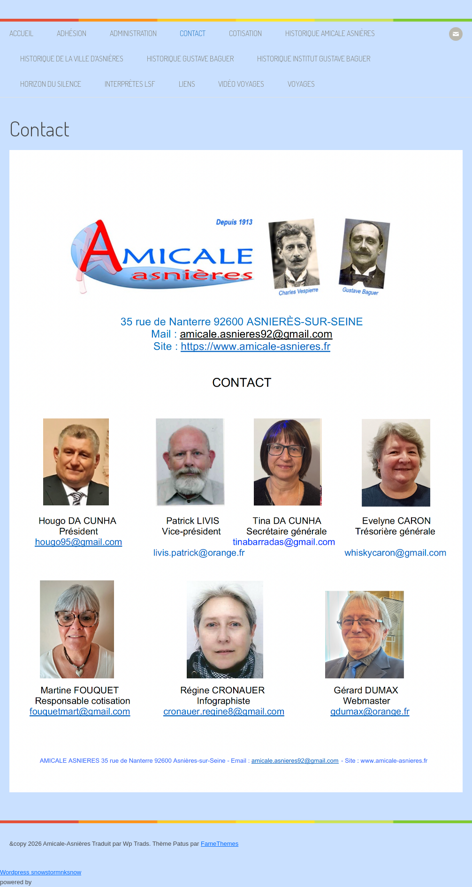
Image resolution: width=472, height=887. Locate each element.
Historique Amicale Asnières (330, 33)
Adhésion (71, 33)
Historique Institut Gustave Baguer (313, 58)
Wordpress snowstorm (30, 872)
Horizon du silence (50, 84)
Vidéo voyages (241, 84)
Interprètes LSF (130, 84)
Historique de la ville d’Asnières (71, 58)
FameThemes (219, 843)
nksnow (71, 872)
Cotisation (245, 33)
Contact (193, 33)
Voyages (301, 84)
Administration (133, 33)
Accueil (21, 33)
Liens (187, 84)
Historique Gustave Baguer (190, 58)
